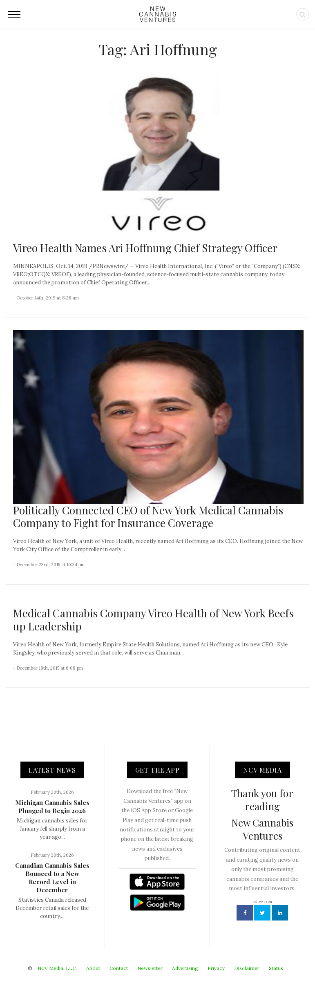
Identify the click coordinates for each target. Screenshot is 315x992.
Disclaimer (246, 968)
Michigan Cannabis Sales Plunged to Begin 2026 (52, 806)
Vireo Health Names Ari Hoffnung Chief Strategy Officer (145, 248)
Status (276, 968)
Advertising (185, 968)
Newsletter (150, 968)
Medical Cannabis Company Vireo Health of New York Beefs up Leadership (153, 619)
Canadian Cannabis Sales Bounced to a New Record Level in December (52, 877)
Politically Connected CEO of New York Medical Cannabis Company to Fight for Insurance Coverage (148, 516)
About (93, 968)
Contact (118, 968)
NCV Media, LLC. (57, 968)
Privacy (216, 968)
